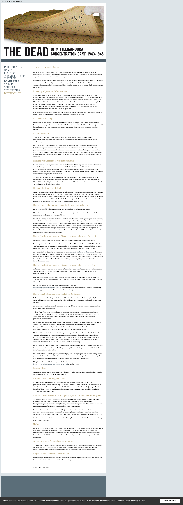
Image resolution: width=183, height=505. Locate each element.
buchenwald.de (86, 460)
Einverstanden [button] (170, 501)
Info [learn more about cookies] (143, 501)
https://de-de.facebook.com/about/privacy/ (81, 252)
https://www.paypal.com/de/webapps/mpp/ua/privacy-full (50, 364)
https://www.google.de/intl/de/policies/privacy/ (47, 287)
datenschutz (76, 460)
